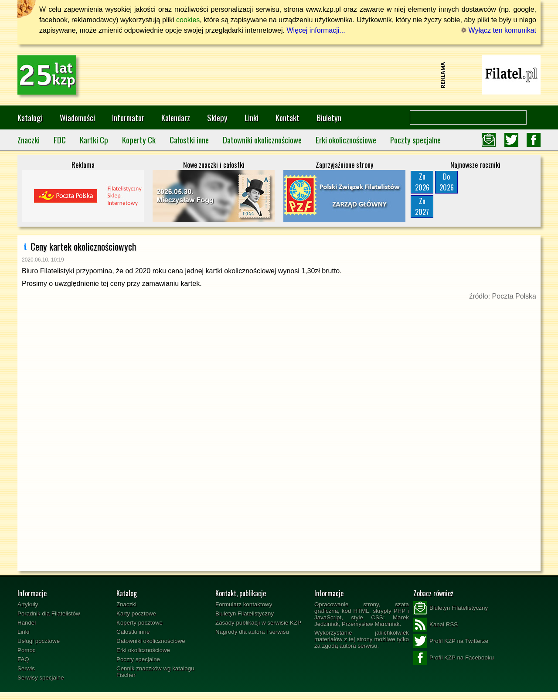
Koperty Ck (139, 140)
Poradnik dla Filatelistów (48, 613)
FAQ (23, 659)
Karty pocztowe (136, 613)
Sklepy (217, 117)
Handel (26, 622)
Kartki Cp (94, 140)
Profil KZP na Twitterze (450, 641)
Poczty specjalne (415, 140)
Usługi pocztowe (38, 641)
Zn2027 (422, 206)
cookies (188, 20)
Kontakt (287, 117)
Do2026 (446, 182)
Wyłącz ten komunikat (498, 30)
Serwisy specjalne (40, 677)
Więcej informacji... (315, 30)
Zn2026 (422, 182)
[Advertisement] (279, 75)
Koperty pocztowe (139, 622)
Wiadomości (77, 117)
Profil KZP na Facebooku (453, 658)
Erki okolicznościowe (346, 140)
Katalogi (30, 117)
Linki (252, 117)
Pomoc (26, 650)
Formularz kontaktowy (243, 604)
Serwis (26, 668)
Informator (128, 117)
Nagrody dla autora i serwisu (252, 632)
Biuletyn (328, 117)
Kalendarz (175, 117)
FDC (60, 140)
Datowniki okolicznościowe (262, 140)
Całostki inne (189, 140)
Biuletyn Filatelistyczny (244, 613)
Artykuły (27, 604)
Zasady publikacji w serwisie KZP (258, 622)
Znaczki (28, 140)
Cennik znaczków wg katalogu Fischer (155, 671)
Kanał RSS (435, 625)
